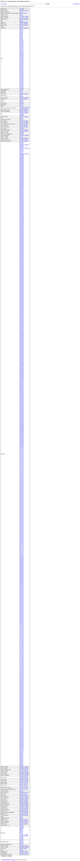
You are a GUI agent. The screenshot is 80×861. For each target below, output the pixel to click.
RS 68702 (22, 379)
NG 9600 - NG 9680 (24, 112)
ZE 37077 (22, 735)
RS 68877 (22, 437)
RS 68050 (22, 171)
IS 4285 (21, 39)
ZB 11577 (22, 485)
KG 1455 (22, 44)
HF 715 (21, 36)
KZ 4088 (21, 87)
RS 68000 (22, 154)
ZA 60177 (22, 472)
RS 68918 (22, 446)
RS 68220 (22, 229)
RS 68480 (22, 303)
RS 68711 (22, 382)
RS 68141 (22, 199)
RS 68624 (22, 348)
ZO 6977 (21, 763)
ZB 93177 (22, 599)
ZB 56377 (22, 523)
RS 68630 (22, 350)
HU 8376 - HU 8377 (24, 110)
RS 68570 (22, 328)
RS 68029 (22, 166)
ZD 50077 (22, 686)
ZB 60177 (22, 535)
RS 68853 (22, 429)
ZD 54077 (22, 692)
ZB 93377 (22, 601)
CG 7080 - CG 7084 (24, 17)
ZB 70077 (22, 543)
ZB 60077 (22, 534)
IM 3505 (21, 38)
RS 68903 (22, 440)
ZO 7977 (21, 764)
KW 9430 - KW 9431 (24, 815)
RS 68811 (22, 416)
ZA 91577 (22, 481)
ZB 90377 (22, 581)
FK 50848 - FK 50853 (24, 768)
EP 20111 (22, 143)
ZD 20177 (22, 681)
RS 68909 (22, 443)
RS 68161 (22, 210)
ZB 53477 (22, 516)
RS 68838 (22, 425)
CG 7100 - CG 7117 (24, 786)
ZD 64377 (22, 712)
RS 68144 (22, 201)
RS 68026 (22, 165)
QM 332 (21, 96)
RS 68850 (22, 428)
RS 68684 (22, 371)
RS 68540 (22, 319)
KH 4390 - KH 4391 (24, 851)
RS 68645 (22, 356)
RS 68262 (22, 243)
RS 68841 (22, 426)
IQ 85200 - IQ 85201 (24, 131)
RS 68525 (22, 317)
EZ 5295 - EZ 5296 (24, 783)
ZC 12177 (22, 627)
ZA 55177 (22, 460)
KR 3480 (21, 72)
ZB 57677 (22, 532)
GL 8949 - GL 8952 (24, 823)
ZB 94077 (22, 607)
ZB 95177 (22, 615)
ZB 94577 (22, 612)
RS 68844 (22, 427)
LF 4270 (21, 106)
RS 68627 (22, 349)
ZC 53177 (22, 654)
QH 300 (21, 829)
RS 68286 (22, 249)
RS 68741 (22, 390)
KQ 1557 (22, 62)
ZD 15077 (22, 680)
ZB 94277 (22, 608)
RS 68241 (22, 237)
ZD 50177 (22, 687)
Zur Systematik (3, 3)
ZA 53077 (22, 456)
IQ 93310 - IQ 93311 (24, 122)
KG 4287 (22, 46)
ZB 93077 (22, 598)
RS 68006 (22, 157)
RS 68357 (22, 265)
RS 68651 (22, 358)
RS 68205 (22, 223)
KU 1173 (22, 75)
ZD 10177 (22, 677)
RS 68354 (22, 264)
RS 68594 (22, 338)
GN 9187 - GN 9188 (24, 787)
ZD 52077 (22, 689)
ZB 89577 (22, 573)
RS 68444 (22, 296)
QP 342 (21, 832)
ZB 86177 (22, 561)
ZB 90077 (22, 579)
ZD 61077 (22, 699)
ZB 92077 (22, 594)
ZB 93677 (22, 605)
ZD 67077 (22, 717)
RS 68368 (22, 269)
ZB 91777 (22, 590)
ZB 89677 (22, 574)
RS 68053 (22, 172)
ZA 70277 (22, 474)
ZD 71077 (22, 722)
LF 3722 (21, 26)
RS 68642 (22, 355)
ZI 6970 (21, 118)
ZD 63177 (22, 705)
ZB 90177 (22, 580)
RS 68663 (22, 363)
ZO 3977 (21, 759)
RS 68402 (22, 283)
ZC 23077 (22, 633)
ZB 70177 (22, 544)
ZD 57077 (22, 695)
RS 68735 (22, 388)
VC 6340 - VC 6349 (24, 835)
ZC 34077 (22, 644)
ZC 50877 (22, 652)
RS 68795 (22, 410)
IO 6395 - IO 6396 (23, 125)
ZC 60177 (22, 665)
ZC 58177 (22, 661)
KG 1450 (22, 42)
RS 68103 (22, 184)
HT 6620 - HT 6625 (24, 111)
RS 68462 (22, 302)
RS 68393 (22, 279)
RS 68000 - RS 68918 (24, 153)
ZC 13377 (22, 629)
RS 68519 (22, 314)
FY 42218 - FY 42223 (24, 16)
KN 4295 (22, 59)
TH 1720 (21, 100)
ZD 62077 (22, 703)
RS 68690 (22, 373)
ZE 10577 (22, 725)
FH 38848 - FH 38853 (24, 773)
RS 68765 (22, 399)
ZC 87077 (22, 672)
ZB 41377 (22, 497)
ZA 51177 (22, 453)
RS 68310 (22, 257)
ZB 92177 (22, 595)
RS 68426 (22, 292)
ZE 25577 (22, 729)
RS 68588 (22, 335)
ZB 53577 (22, 517)
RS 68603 (22, 341)
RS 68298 (22, 252)
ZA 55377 (22, 462)
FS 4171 (21, 33)
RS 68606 (22, 342)
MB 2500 (22, 827)
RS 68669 (22, 365)
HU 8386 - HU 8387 (24, 116)
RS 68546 (22, 321)
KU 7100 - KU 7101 (24, 809)
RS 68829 (22, 422)
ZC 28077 (22, 638)
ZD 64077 (22, 708)
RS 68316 (22, 259)
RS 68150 (22, 203)
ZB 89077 (22, 568)
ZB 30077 (22, 492)
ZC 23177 (22, 634)
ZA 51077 (22, 452)
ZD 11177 (22, 679)
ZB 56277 (22, 522)
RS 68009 (22, 158)
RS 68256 (22, 241)
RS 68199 (22, 221)
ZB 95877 (22, 622)
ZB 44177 (22, 499)
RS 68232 (22, 232)
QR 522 (21, 92)
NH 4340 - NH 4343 (24, 108)
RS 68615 (22, 345)
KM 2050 (22, 54)
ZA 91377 (22, 480)
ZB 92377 (22, 597)
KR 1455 (21, 71)
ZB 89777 (22, 576)
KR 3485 (21, 73)
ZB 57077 (22, 529)
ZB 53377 (22, 515)
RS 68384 (22, 276)
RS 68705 (22, 380)
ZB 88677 (22, 567)
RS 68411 (22, 286)
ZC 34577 (22, 645)
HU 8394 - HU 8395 (24, 795)
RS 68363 (22, 267)
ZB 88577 (22, 565)
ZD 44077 (22, 685)
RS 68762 (22, 398)
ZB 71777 (22, 552)
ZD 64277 (22, 711)
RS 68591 (22, 336)
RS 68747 (22, 392)
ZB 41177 (22, 495)
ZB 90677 (22, 583)
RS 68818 (22, 418)
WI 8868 (21, 447)
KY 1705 (22, 85)
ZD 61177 (22, 701)
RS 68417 (22, 288)
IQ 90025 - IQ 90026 (24, 123)
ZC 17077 (22, 630)
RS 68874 (22, 436)
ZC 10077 (22, 624)
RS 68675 (22, 367)
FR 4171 (21, 32)
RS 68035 (22, 168)
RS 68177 (22, 214)
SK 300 (21, 816)
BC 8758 (21, 119)
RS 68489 (22, 306)
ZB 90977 (22, 587)
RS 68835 (22, 424)
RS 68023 (22, 163)
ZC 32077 (22, 642)
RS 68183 (22, 216)
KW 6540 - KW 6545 (24, 845)
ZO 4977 (21, 760)
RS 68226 (22, 230)
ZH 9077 (21, 757)
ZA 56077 (22, 463)
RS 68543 (22, 320)
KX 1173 (22, 80)
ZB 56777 (22, 527)
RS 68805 (22, 413)
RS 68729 (22, 386)
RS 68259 (22, 242)
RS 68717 (22, 384)
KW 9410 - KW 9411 (24, 779)
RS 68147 (22, 202)
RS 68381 (22, 275)
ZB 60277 (22, 536)
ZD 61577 (22, 702)
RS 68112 (22, 188)
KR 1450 (21, 69)
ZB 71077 (22, 546)
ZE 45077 (22, 742)
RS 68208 (22, 224)
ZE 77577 (22, 751)
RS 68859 (22, 431)
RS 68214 (22, 226)
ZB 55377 (22, 519)
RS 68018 (22, 161)
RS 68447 (22, 297)
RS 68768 (22, 400)
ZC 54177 (22, 658)
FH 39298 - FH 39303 (24, 847)
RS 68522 (22, 315)
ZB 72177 (22, 554)
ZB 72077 (22, 553)
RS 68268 (22, 246)
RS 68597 (22, 340)
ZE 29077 (22, 732)
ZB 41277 (22, 496)
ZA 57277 (22, 466)
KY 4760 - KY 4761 (24, 769)
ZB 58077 (22, 533)
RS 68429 (22, 293)
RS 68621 (22, 347)
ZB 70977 (22, 545)
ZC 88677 (22, 675)
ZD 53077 (22, 690)
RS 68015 (22, 160)
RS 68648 (22, 357)
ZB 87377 (22, 564)
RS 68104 (22, 185)
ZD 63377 (22, 707)
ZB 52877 (22, 509)
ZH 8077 (21, 756)
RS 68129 (22, 195)
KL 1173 (21, 48)
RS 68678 (22, 368)
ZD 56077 (22, 694)
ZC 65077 (22, 666)
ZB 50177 (22, 502)
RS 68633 (22, 351)
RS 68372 (22, 272)
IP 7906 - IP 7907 (23, 99)
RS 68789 (22, 408)
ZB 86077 (22, 560)
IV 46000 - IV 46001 (24, 806)
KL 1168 (21, 47)
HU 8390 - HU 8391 (24, 776)
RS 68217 (22, 228)
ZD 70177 (22, 721)
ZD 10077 (22, 676)
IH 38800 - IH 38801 (24, 803)
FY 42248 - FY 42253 (24, 797)
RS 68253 (22, 240)
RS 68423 (22, 291)
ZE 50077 (22, 746)
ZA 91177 (22, 478)
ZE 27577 (22, 731)
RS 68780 (22, 404)
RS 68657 (22, 360)
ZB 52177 (22, 507)
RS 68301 (22, 254)
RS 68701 (22, 377)
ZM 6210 (22, 101)
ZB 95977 (22, 623)
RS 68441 (22, 295)
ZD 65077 (22, 713)
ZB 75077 (22, 555)
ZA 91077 (22, 476)
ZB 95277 (22, 616)
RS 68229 (22, 231)
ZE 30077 (22, 733)
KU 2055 (22, 77)
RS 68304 (22, 255)
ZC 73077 (22, 667)
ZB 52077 (22, 506)
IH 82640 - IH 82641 (24, 766)
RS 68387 (22, 277)
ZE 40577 (22, 739)
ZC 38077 (22, 649)
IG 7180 (21, 136)
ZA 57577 (22, 470)
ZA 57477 (22, 469)
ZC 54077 (22, 657)
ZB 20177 (22, 489)
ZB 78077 (22, 556)
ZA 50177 (22, 449)
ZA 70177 (22, 473)
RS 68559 (22, 324)
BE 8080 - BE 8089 (24, 22)
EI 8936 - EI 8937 (23, 848)
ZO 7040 (21, 839)
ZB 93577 (22, 604)
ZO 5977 (21, 761)
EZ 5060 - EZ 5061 (24, 800)
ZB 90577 (22, 582)
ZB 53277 (22, 514)
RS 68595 (22, 339)
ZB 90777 (22, 585)
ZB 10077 (22, 484)
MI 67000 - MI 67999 (24, 144)
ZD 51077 (22, 688)
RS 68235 (22, 233)
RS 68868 (22, 434)
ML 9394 (22, 149)
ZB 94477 (22, 610)
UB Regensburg (76, 3)
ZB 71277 (22, 549)
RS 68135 (22, 197)
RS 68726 (22, 385)
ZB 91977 (22, 592)
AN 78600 (22, 9)
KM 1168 (22, 51)
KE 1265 (21, 40)
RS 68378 (22, 274)
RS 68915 (22, 445)
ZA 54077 (22, 457)
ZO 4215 (21, 836)
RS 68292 (22, 250)
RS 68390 (22, 278)
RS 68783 (22, 406)
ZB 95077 (22, 614)
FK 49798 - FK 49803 (24, 135)
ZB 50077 (22, 501)
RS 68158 (22, 206)
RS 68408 (22, 285)
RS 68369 (22, 270)
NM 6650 (22, 132)
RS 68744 (22, 391)
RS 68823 (22, 420)
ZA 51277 (22, 454)
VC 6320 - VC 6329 (24, 834)
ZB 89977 (22, 578)
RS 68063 (22, 175)
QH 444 (21, 830)
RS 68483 (22, 304)
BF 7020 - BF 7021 (24, 785)
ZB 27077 (22, 491)
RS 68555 (22, 322)
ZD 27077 (22, 683)
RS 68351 (22, 263)
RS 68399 (22, 282)
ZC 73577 (22, 668)
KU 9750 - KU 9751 (24, 25)
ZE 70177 (22, 749)
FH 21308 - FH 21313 (24, 808)
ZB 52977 (22, 510)
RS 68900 (22, 439)
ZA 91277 (22, 479)
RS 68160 (22, 208)
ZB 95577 (22, 618)
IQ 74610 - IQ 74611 (24, 139)
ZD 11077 (22, 678)
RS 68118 (22, 190)
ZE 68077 (22, 747)
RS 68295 (22, 251)
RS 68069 (22, 178)
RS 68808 (22, 415)
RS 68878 (22, 438)
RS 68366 (22, 268)
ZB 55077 (22, 518)
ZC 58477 (22, 662)
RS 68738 (22, 389)
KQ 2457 (22, 66)
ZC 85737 (22, 670)
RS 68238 (22, 234)
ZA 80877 (22, 475)
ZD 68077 (22, 719)
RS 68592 (22, 337)
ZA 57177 (22, 465)
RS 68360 (22, 266)
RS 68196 (22, 220)
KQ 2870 (22, 67)
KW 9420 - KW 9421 (24, 777)
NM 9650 (22, 115)
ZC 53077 (22, 653)
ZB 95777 (22, 621)
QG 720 (21, 152)
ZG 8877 (21, 752)
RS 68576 (22, 330)
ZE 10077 (22, 723)
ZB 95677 (22, 620)
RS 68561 (22, 326)
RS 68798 (22, 411)
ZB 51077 (22, 504)
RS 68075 (22, 180)
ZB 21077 (22, 490)
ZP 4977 (21, 765)
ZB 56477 (22, 524)
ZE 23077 (22, 726)
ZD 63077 (22, 704)
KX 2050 (22, 81)
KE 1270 (21, 41)
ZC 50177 (22, 651)
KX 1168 (22, 78)
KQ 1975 (22, 64)
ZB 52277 (22, 508)
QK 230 (21, 95)
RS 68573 (22, 329)
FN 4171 (21, 30)
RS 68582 (22, 332)
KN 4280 (22, 58)
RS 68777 (22, 403)
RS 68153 (22, 204)
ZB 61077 (22, 540)
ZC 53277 (22, 656)
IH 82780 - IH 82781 (24, 802)
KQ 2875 (22, 68)
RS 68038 (22, 169)
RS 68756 (22, 395)
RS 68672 (22, 366)
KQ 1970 (22, 63)
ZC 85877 (22, 671)
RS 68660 (22, 362)
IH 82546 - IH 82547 (24, 93)
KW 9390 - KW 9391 (24, 19)
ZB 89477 (22, 572)
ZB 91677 (22, 589)
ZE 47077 (22, 743)
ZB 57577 (22, 531)
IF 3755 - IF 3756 (23, 13)
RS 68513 (22, 312)
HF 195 (21, 35)
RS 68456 (22, 300)
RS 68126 (22, 194)
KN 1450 (22, 56)
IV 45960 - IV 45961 (24, 805)
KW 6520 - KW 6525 (24, 775)
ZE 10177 (22, 724)
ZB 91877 (22, 591)
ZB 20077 (22, 488)
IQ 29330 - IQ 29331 (24, 852)
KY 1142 (21, 84)
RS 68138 (22, 198)
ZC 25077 (22, 635)
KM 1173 (22, 53)
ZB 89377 (22, 571)
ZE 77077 (22, 750)
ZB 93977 (22, 606)
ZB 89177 (22, 569)
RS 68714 (22, 383)
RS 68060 (22, 174)
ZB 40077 (22, 493)
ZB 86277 (22, 562)
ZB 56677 (22, 526)
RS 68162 (22, 211)
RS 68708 (22, 381)
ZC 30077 (22, 640)
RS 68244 (22, 238)
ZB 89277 (22, 570)
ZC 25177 (22, 636)
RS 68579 (22, 331)
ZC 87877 (22, 674)
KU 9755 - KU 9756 (24, 813)
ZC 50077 (22, 650)
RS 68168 (22, 213)
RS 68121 (22, 192)
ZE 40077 (22, 737)
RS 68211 (22, 225)
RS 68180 (22, 215)
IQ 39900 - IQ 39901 (24, 126)
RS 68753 (22, 394)
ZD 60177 (22, 698)
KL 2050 (21, 49)
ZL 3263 (21, 844)
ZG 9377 (21, 754)
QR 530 (21, 90)
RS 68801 (22, 412)
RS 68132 (22, 196)
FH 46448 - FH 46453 (24, 97)
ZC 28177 (22, 639)
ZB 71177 (22, 547)
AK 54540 (22, 826)
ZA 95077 (22, 483)
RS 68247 (22, 239)
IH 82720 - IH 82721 (24, 796)
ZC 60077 (22, 663)
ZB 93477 (22, 603)
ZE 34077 (22, 734)
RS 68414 (22, 287)
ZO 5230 (21, 838)
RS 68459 (22, 301)
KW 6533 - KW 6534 (24, 780)
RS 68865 (22, 433)
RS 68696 (22, 375)
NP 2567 (21, 825)
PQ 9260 (21, 150)
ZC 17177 (22, 631)
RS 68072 (22, 179)
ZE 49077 (22, 745)
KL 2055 (21, 50)
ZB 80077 (22, 558)
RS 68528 (22, 318)
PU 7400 (21, 151)
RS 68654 (22, 359)
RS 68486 (22, 305)
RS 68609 (22, 344)
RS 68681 (22, 370)
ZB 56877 (22, 528)
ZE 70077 (22, 748)
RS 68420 (22, 290)
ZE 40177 (22, 738)
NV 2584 (22, 133)
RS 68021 (22, 162)
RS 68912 (22, 444)
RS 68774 (22, 402)
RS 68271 (22, 247)
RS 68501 (22, 310)
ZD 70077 (22, 720)
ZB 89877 (22, 577)
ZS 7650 (21, 104)
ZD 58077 (22, 696)
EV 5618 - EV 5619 (24, 789)
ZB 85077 (22, 559)
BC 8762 (21, 850)
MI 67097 (22, 145)
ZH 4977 (21, 755)
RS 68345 (22, 260)
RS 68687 (22, 372)
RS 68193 (22, 219)
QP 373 (21, 833)
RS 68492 (22, 308)
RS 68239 (22, 235)
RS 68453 (22, 299)
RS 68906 (22, 442)
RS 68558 (22, 323)
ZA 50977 (22, 451)
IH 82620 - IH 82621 (24, 138)
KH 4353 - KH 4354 (24, 771)
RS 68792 (22, 409)
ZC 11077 (22, 626)
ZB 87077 (22, 563)
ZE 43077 (22, 741)
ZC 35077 (22, 647)
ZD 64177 (22, 710)
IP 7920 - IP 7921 (23, 793)
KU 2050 (22, 76)
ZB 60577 (22, 538)
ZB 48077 (22, 500)
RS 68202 (22, 222)
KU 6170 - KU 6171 (24, 854)
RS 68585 (22, 333)
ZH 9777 (21, 758)
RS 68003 (22, 156)
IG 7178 (21, 11)
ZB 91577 (22, 588)
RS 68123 (22, 193)
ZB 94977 (22, 613)
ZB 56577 (22, 525)
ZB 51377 (22, 505)
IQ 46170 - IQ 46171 (24, 129)
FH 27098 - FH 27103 (24, 792)
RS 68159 (22, 207)
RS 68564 (22, 327)
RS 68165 (22, 212)
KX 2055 (22, 82)
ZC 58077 (22, 660)
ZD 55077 (22, 693)
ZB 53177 (22, 513)
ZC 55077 (22, 659)
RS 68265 (22, 244)
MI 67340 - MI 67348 (24, 148)
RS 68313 (22, 258)
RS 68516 (22, 313)
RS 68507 (22, 311)
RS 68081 (22, 183)
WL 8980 (22, 89)
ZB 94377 (22, 609)
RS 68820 (22, 419)
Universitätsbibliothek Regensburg (9, 859)
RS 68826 (22, 421)
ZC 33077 (22, 643)
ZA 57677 (22, 471)
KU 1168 (22, 74)
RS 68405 (22, 284)
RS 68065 (22, 176)
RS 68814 (22, 417)
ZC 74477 (22, 669)
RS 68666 (22, 364)
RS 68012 (22, 159)
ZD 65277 (22, 715)
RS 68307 (22, 256)
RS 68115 (22, 189)
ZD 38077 (22, 684)
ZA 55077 (22, 458)
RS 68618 (22, 346)
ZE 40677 (22, 740)
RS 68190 (22, 217)
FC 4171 (21, 29)
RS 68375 (22, 273)
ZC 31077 (22, 641)
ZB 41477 (22, 498)
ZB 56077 (22, 520)
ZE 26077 (22, 730)
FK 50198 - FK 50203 (24, 772)
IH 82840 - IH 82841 (24, 810)
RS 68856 (22, 430)
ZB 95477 (22, 617)
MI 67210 (22, 147)
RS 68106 (22, 186)
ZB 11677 (22, 487)
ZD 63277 (22, 706)
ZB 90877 (22, 586)
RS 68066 (22, 177)
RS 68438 (22, 294)
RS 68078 (22, 181)
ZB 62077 (22, 541)
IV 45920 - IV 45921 (24, 120)
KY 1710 (22, 86)
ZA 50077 (22, 448)
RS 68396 (22, 281)
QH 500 (21, 831)
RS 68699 (22, 376)
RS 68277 (22, 248)
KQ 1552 (22, 60)
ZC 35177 (22, 648)
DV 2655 (22, 142)
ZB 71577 (22, 550)
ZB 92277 (22, 596)
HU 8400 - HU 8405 (24, 819)
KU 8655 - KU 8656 (24, 27)
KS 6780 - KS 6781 (24, 141)
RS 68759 (22, 397)
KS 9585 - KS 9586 (24, 23)
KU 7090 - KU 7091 (24, 782)
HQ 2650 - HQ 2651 (24, 822)
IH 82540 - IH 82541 (24, 10)
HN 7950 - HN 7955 (24, 821)
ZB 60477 (22, 537)
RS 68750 (22, 393)
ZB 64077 (22, 542)
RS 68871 (22, 435)
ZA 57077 (22, 464)
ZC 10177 (22, 625)
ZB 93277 (22, 600)
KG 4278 (22, 45)
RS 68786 (22, 407)
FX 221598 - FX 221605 (25, 107)
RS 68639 (22, 354)
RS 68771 (22, 401)
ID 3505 (21, 37)
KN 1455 (22, 57)
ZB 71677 (22, 551)
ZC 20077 (22, 632)
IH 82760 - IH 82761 (24, 799)
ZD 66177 (22, 716)
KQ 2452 (22, 65)
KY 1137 (21, 83)
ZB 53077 (22, 511)
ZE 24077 (22, 728)
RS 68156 (22, 205)
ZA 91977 (22, 482)
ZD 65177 (22, 714)
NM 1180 (22, 114)
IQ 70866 (22, 128)
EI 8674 (21, 20)
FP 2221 (21, 31)
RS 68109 (22, 187)
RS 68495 (22, 309)
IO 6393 (21, 14)
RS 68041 (22, 170)
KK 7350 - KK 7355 (24, 812)
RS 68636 (22, 353)
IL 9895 (21, 790)
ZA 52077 (22, 455)
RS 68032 (22, 167)
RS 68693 (22, 374)
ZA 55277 (22, 461)
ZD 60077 (22, 697)
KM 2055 (22, 55)
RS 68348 (22, 261)
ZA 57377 (22, 467)
